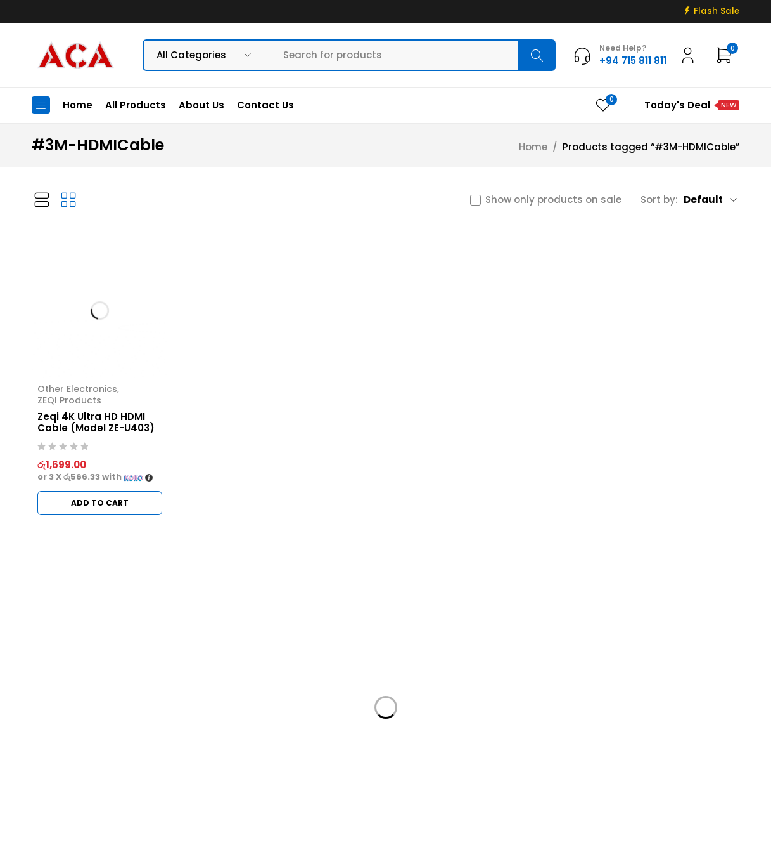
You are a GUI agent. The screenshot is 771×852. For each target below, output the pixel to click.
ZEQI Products (69, 400)
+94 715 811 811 (72, 756)
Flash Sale (716, 11)
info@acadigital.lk (77, 737)
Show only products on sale (553, 200)
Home (533, 147)
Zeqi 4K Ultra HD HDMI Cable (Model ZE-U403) (96, 422)
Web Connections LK (525, 834)
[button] (99, 503)
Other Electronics (77, 389)
